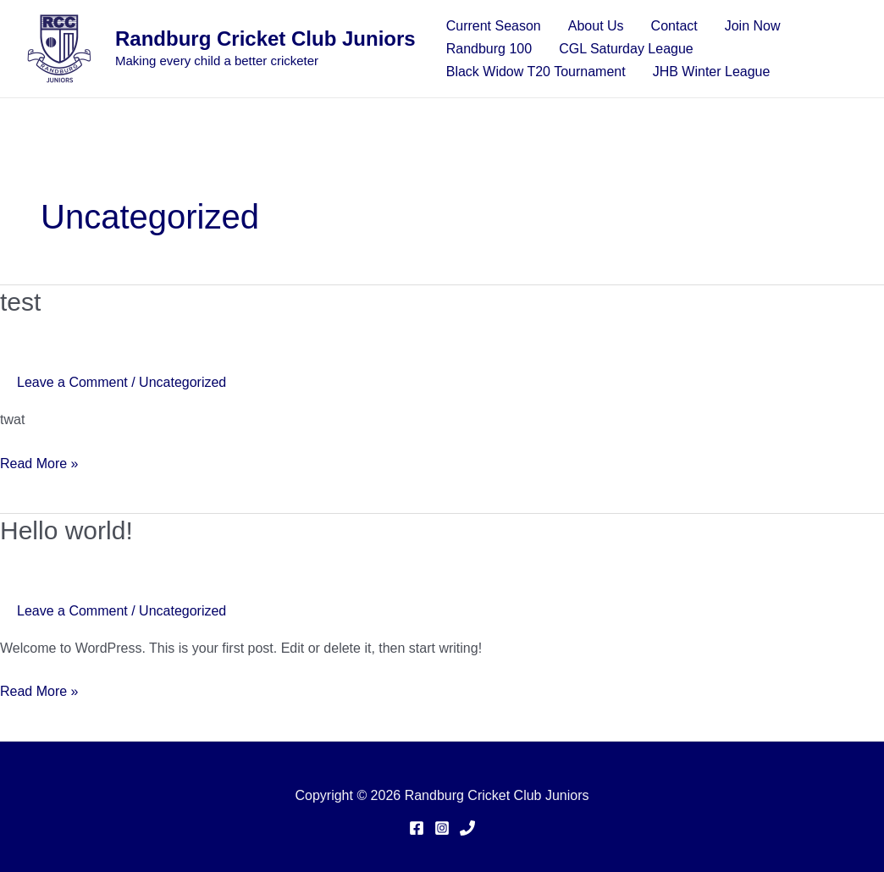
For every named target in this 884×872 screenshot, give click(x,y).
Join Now (753, 26)
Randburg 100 (489, 48)
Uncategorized (182, 382)
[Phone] (467, 828)
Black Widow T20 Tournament (536, 71)
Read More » (39, 461)
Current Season (493, 26)
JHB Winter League (712, 71)
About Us (596, 26)
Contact (674, 26)
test (20, 302)
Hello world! (66, 530)
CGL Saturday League (626, 48)
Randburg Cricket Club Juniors (265, 38)
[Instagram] (442, 828)
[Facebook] (416, 828)
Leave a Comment (72, 382)
